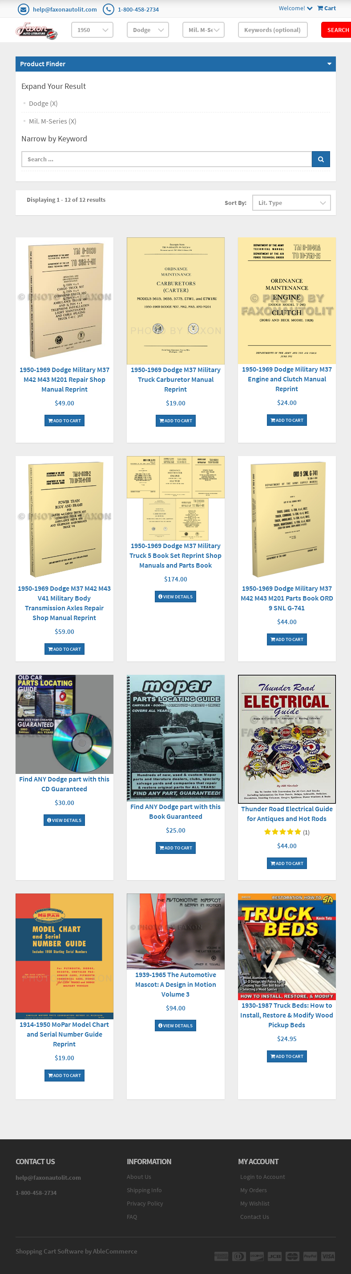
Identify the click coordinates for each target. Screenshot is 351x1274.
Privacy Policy (145, 1203)
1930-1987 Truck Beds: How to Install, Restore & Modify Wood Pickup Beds (286, 1015)
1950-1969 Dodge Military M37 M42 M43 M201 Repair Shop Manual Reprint (64, 379)
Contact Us (254, 1217)
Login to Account (262, 1177)
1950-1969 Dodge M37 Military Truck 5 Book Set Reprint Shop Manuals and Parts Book (175, 555)
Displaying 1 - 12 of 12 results (66, 200)
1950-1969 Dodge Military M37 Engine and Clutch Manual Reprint (287, 379)
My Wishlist (255, 1203)
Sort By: (235, 203)
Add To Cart (64, 420)
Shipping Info (144, 1190)
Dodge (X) (43, 103)
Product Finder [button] (42, 63)
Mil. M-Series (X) (53, 120)
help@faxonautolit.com (65, 9)
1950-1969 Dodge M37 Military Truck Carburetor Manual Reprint (176, 379)
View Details (175, 596)
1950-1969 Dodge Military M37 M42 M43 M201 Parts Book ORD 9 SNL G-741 (287, 598)
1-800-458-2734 (138, 9)
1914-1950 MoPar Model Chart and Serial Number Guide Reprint (64, 1034)
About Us (139, 1177)
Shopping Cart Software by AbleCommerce (76, 1251)
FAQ (132, 1217)
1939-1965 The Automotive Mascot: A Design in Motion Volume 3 (175, 984)
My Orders (253, 1190)
